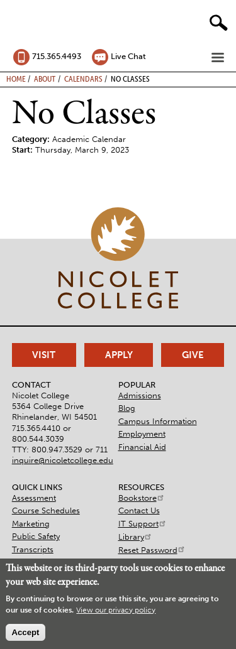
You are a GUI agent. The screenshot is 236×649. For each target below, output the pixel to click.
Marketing (31, 523)
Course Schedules (46, 510)
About (44, 79)
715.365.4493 (56, 56)
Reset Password (152, 550)
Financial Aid (142, 447)
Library (135, 537)
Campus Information (157, 421)
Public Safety (36, 536)
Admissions (139, 395)
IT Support (142, 523)
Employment (142, 434)
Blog (126, 408)
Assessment (34, 498)
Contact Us (139, 510)
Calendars (83, 79)
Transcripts (32, 549)
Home (16, 79)
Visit (43, 355)
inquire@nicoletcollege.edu (62, 460)
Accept (25, 632)
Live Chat (128, 56)
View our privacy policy (115, 610)
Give (193, 355)
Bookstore (141, 498)
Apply (119, 355)
